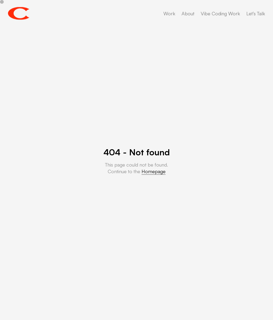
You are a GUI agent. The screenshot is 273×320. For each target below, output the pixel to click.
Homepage (154, 171)
